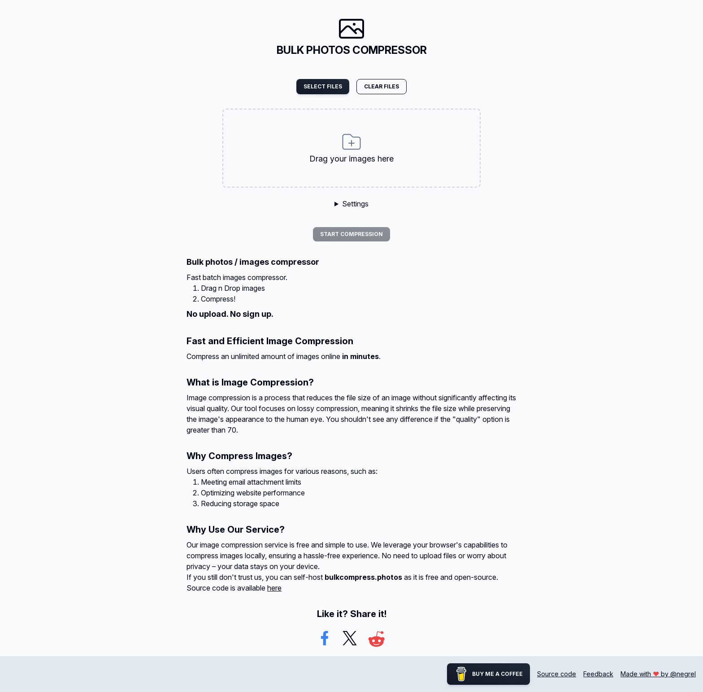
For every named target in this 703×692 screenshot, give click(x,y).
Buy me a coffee (488, 674)
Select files (323, 86)
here (274, 587)
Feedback (598, 674)
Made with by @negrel (658, 674)
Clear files (381, 86)
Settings (355, 203)
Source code (556, 674)
